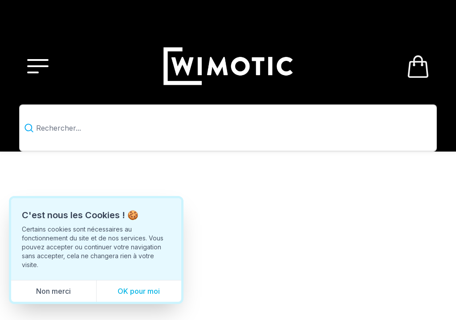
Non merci (53, 291)
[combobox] (228, 128)
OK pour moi (139, 291)
